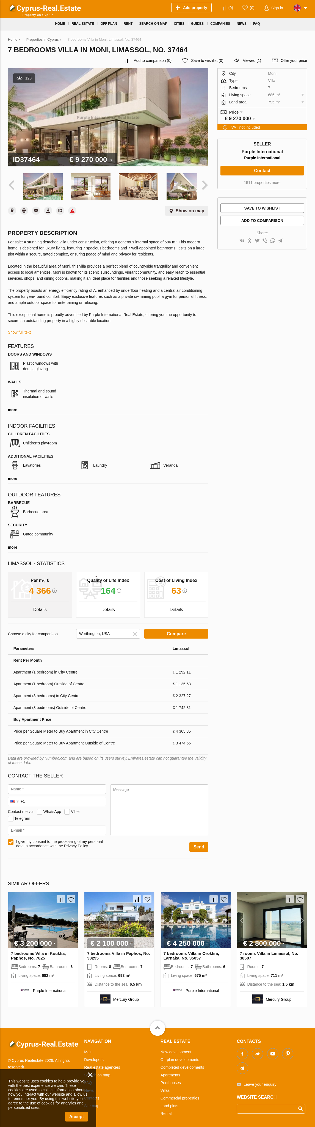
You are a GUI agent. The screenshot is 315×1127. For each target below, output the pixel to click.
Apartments (170, 1073)
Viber (75, 809)
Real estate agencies (102, 1065)
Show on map (190, 209)
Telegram (22, 816)
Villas (165, 1088)
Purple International (262, 158)
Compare (176, 632)
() (230, 8)
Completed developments (182, 1065)
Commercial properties (180, 1096)
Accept (76, 1116)
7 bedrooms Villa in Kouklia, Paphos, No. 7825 (38, 953)
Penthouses (171, 1080)
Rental (166, 1111)
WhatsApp (52, 809)
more (12, 408)
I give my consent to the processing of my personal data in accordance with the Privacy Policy (59, 841)
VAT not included (245, 127)
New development (176, 1050)
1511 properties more (262, 182)
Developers (94, 1057)
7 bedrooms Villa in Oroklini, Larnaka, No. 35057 (191, 953)
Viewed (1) (252, 60)
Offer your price (294, 60)
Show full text (19, 330)
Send (199, 845)
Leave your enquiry (260, 1082)
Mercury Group (126, 997)
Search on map (97, 1073)
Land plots (169, 1103)
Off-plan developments (180, 1057)
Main (88, 1050)
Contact (262, 170)
